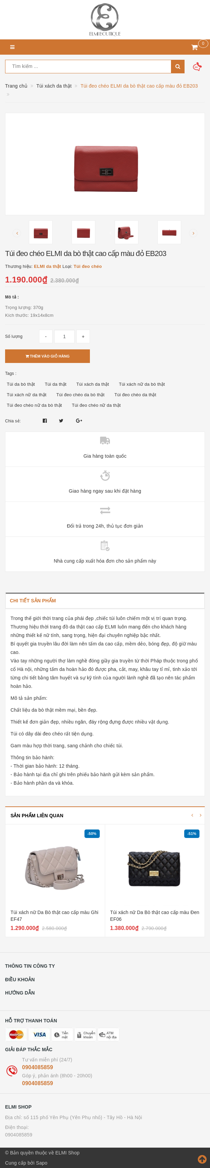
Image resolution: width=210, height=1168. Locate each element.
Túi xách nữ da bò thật (142, 384)
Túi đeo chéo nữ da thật (96, 405)
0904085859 (37, 1067)
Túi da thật (55, 384)
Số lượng (13, 336)
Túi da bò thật (21, 384)
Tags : (11, 373)
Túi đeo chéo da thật (135, 394)
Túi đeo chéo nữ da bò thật (34, 405)
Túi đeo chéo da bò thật (80, 394)
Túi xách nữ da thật (26, 394)
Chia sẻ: (13, 421)
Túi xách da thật (92, 384)
